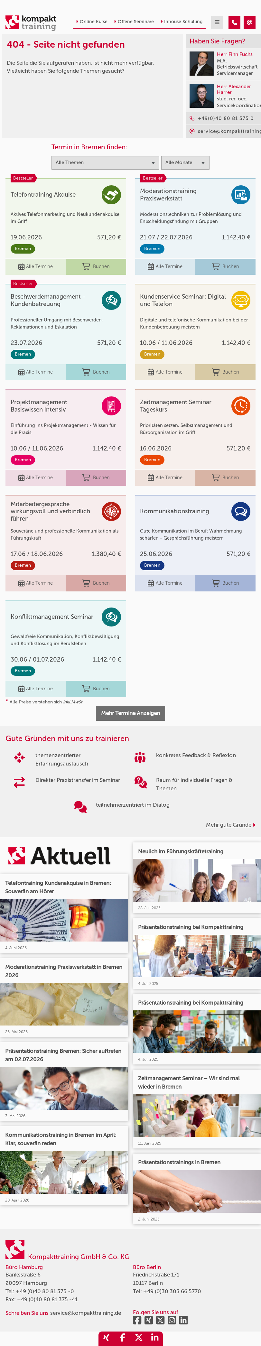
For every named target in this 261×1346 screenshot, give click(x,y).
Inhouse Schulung (181, 21)
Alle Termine (35, 266)
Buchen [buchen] (96, 266)
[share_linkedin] (155, 1339)
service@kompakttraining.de (85, 1313)
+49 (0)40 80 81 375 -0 (45, 1291)
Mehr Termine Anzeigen (130, 713)
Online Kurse (91, 21)
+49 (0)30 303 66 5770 (172, 1291)
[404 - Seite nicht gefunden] (234, 22)
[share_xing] (106, 1339)
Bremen (23, 248)
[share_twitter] (139, 1339)
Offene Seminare (134, 21)
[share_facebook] (123, 1339)
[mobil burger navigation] (217, 22)
